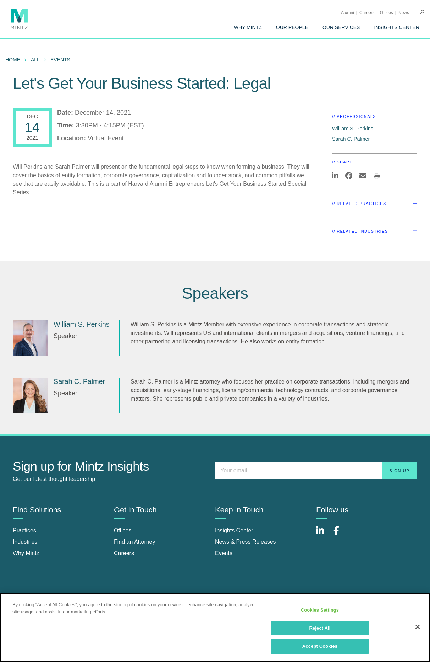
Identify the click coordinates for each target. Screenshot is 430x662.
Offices (386, 12)
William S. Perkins (352, 128)
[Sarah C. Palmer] (30, 395)
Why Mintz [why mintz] (26, 553)
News (403, 13)
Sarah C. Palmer (351, 139)
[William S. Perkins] (30, 338)
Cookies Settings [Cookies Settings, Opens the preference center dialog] (320, 610)
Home (12, 60)
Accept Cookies (319, 646)
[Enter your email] (316, 470)
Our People (292, 27)
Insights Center (396, 27)
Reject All (319, 628)
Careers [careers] (124, 553)
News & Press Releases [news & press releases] (245, 542)
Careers (367, 12)
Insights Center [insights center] (234, 530)
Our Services (341, 27)
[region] (215, 627)
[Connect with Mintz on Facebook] (340, 534)
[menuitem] (248, 27)
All (35, 60)
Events (60, 60)
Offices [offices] (123, 530)
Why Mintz (248, 27)
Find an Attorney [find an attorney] (134, 542)
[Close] (417, 627)
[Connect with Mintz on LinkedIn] (323, 534)
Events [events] (223, 553)
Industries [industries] (25, 542)
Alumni (347, 12)
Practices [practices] (24, 530)
